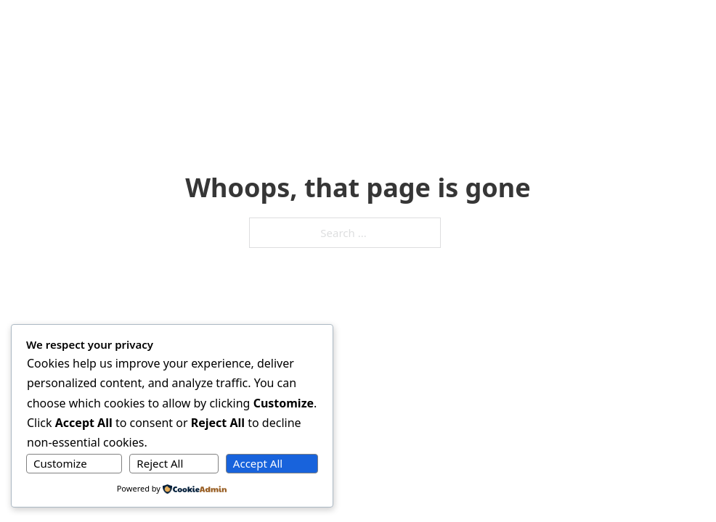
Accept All (257, 463)
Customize (60, 463)
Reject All (160, 463)
